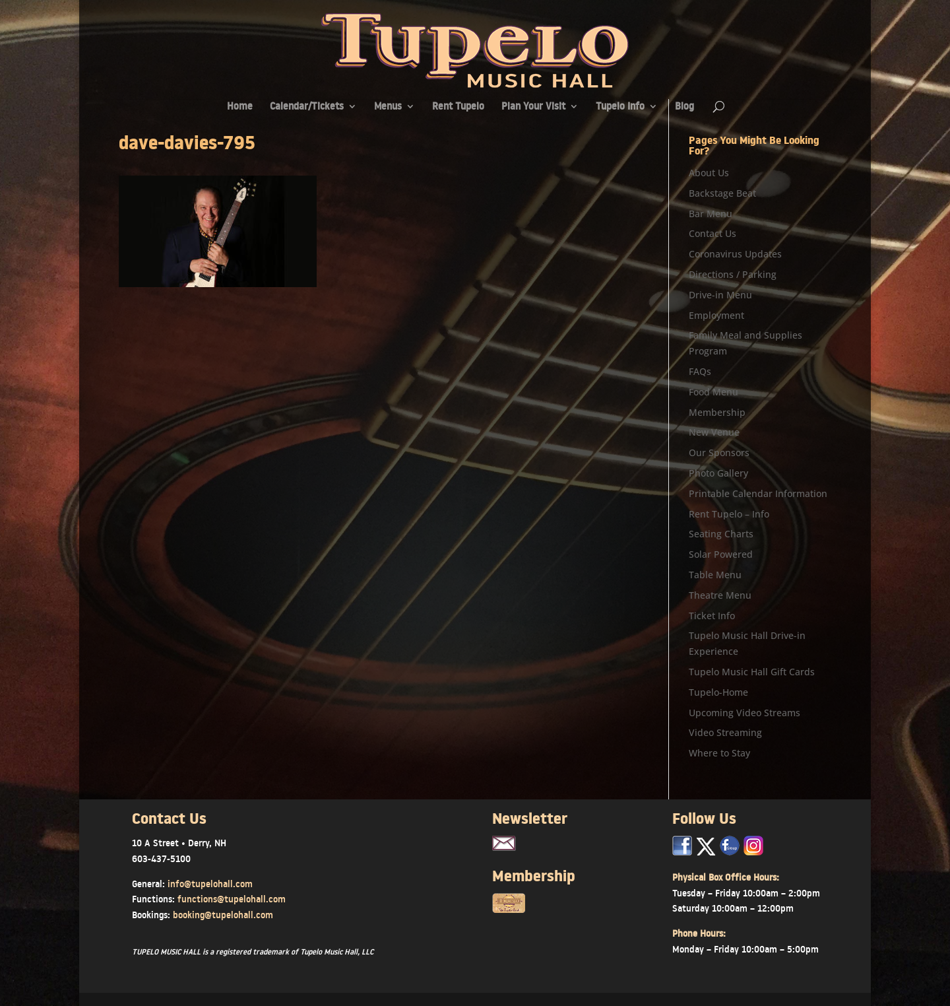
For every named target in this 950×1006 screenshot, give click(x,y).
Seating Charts (721, 533)
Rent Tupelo (458, 107)
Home (240, 107)
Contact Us (712, 233)
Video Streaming (725, 732)
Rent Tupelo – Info (729, 514)
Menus (388, 107)
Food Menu (713, 392)
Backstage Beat (722, 193)
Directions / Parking (732, 274)
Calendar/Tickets (307, 107)
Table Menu (715, 574)
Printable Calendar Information (758, 493)
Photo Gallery (718, 473)
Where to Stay (719, 753)
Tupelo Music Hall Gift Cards (752, 671)
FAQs (700, 371)
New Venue (714, 432)
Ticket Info (712, 615)
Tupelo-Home (718, 692)
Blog (684, 107)
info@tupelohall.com (210, 883)
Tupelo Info (620, 107)
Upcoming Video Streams (744, 712)
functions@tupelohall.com (231, 899)
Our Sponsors (719, 452)
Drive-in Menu (720, 294)
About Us (709, 172)
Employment (716, 315)
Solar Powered (721, 554)
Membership (717, 412)
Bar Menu (710, 213)
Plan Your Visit (533, 107)
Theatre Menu (720, 595)
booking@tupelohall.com (223, 915)
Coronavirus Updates (735, 254)
